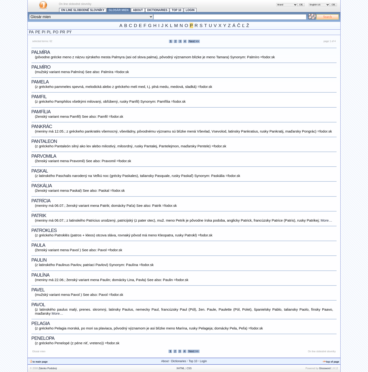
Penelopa (42, 338)
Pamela (40, 81)
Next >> (194, 41)
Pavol (38, 304)
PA (31, 32)
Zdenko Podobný (47, 368)
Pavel (38, 289)
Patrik (38, 215)
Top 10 (176, 10)
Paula (38, 245)
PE (37, 32)
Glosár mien (119, 10)
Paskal (39, 170)
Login (190, 10)
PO (55, 32)
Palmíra (40, 52)
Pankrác (41, 126)
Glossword (325, 368)
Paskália (41, 185)
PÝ (69, 32)
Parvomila (43, 156)
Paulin (39, 259)
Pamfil (39, 96)
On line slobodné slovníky (82, 10)
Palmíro (41, 67)
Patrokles (44, 230)
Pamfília (41, 111)
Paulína (40, 275)
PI (43, 32)
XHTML (180, 368)
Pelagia (40, 323)
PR (62, 32)
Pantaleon (44, 141)
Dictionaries (157, 10)
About (138, 10)
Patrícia (40, 200)
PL (49, 32)
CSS (189, 368)
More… (326, 220)
